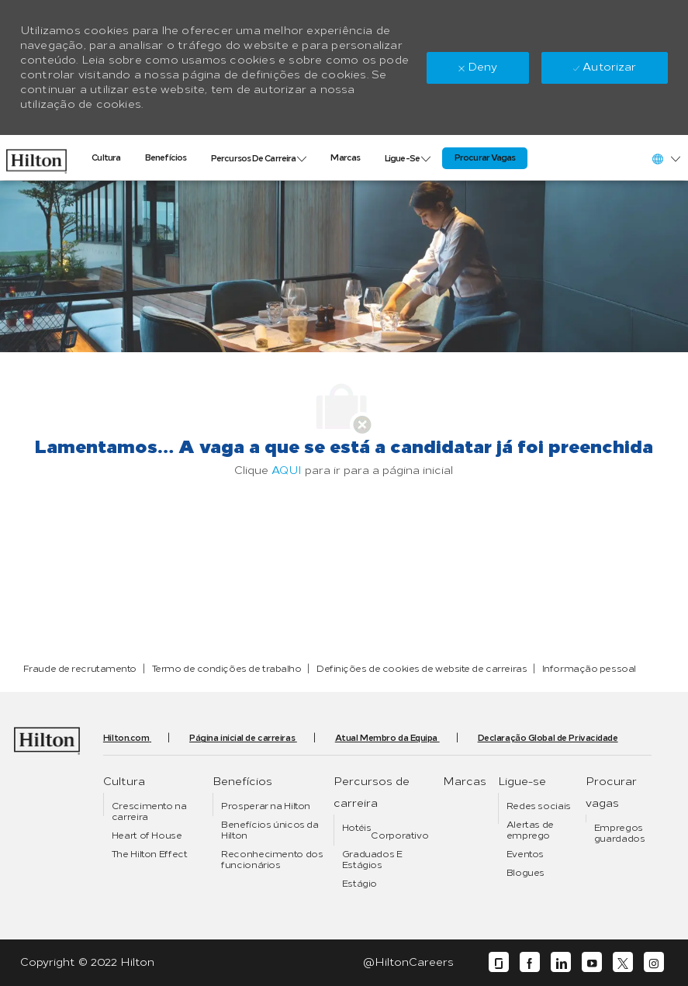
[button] (665, 158)
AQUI (286, 470)
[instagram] (653, 962)
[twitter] (622, 962)
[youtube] (591, 962)
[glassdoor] (498, 962)
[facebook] (529, 962)
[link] (36, 157)
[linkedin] (560, 962)
